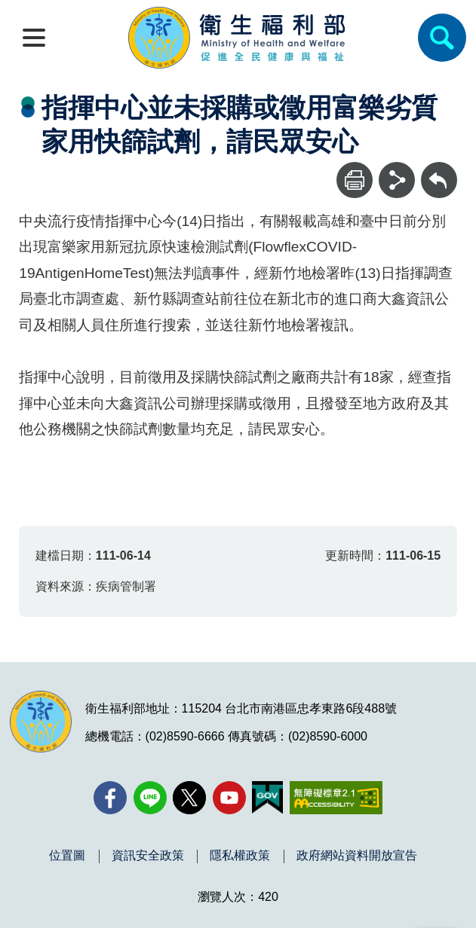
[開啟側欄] (34, 38)
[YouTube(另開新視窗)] (229, 797)
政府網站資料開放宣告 (356, 856)
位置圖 (67, 856)
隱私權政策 (240, 856)
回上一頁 (439, 169)
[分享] (397, 180)
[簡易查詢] (442, 38)
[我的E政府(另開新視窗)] (267, 797)
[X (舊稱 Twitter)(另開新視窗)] (189, 797)
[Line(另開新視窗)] (150, 797)
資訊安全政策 (148, 856)
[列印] (354, 180)
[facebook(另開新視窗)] (110, 797)
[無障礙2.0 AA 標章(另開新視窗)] (336, 797)
